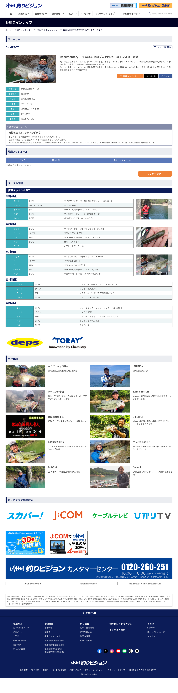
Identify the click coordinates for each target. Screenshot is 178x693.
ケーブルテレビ (20, 655)
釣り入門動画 (86, 655)
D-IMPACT (38, 30)
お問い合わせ (75, 685)
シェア (165, 91)
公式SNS (151, 642)
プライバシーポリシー (94, 685)
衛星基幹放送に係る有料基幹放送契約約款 (145, 599)
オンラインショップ (156, 647)
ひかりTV (17, 660)
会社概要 (24, 685)
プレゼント (152, 651)
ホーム (8, 30)
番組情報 (48, 639)
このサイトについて (116, 685)
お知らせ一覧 (48, 685)
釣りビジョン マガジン (120, 639)
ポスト (151, 91)
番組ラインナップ (22, 30)
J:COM (16, 651)
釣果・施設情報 (87, 642)
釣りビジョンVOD (21, 642)
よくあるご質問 (117, 645)
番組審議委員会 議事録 (88, 599)
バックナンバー (155, 189)
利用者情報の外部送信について (142, 685)
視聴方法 (17, 639)
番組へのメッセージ (130, 91)
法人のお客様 (19, 664)
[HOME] (11, 13)
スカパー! (17, 647)
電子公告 (35, 685)
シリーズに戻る (162, 47)
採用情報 (62, 685)
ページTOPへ (89, 628)
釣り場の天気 (86, 647)
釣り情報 (84, 639)
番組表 (47, 647)
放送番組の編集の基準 (32, 599)
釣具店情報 (85, 651)
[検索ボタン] (149, 13)
